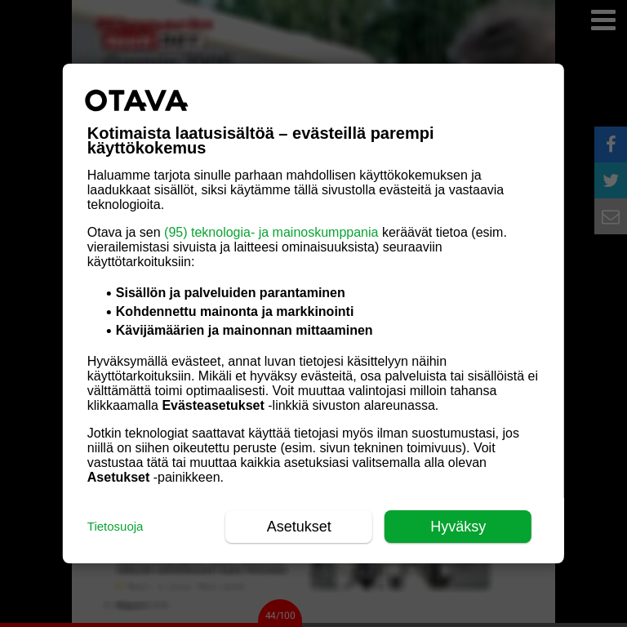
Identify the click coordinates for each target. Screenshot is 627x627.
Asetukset (299, 526)
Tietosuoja (115, 526)
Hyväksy (458, 526)
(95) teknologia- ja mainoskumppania (271, 232)
